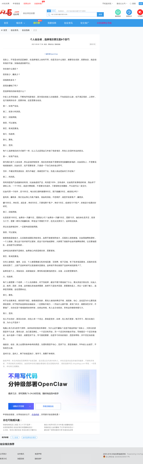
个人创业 (15, 437)
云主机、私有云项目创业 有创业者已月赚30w (20, 430)
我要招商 (52, 22)
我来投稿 (57, 44)
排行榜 (36, 22)
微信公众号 (121, 3)
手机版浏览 (106, 3)
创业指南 (26, 30)
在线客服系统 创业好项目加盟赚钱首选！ (18, 427)
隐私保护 (38, 458)
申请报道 (16, 3)
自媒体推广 (38, 3)
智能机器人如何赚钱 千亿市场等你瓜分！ (59, 427)
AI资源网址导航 (104, 22)
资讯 (53, 11)
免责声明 (38, 454)
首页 (6, 22)
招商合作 (27, 3)
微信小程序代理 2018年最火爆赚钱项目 (58, 424)
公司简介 (3, 454)
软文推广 (85, 22)
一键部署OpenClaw (51, 54)
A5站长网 (5, 3)
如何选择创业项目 (29, 437)
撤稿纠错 (92, 44)
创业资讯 (68, 22)
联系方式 (3, 458)
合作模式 (20, 454)
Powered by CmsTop (135, 454)
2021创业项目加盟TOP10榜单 (76, 11)
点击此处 (35, 414)
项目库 (21, 22)
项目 (48, 11)
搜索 (134, 3)
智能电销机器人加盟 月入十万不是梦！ (17, 424)
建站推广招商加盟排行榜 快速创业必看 (58, 430)
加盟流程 (20, 458)
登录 (140, 4)
